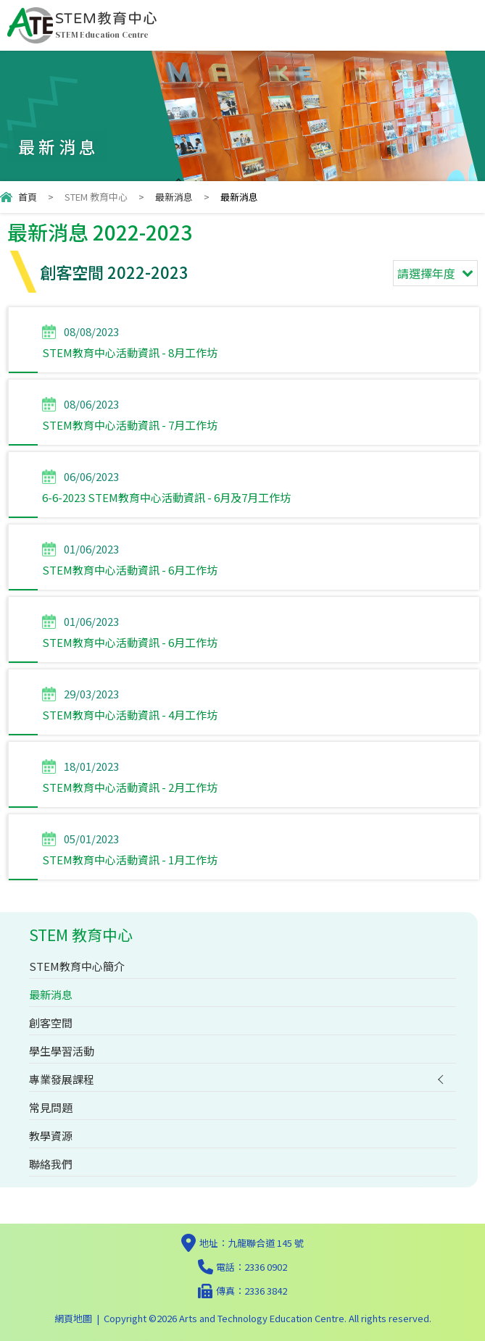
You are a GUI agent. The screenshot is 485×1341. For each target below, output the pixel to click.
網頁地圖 (73, 1318)
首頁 (27, 197)
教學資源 (50, 1135)
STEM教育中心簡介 (77, 966)
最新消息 (174, 197)
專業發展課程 (61, 1079)
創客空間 (50, 1022)
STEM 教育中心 (96, 197)
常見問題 (50, 1107)
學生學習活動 (61, 1050)
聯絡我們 (50, 1163)
